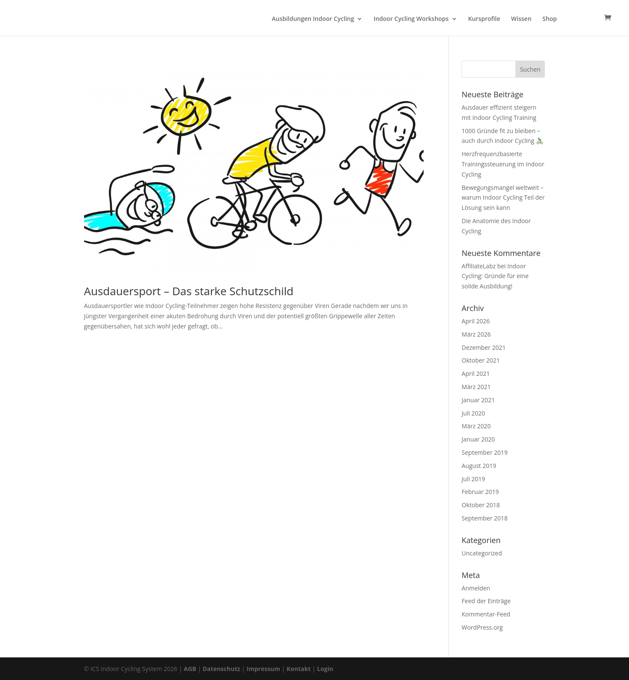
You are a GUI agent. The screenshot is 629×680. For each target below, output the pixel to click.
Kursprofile (484, 19)
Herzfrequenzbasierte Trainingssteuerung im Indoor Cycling (503, 164)
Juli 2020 (473, 413)
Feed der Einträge (486, 601)
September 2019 (485, 452)
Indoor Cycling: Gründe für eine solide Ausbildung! (495, 276)
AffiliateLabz (479, 266)
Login (325, 669)
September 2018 (485, 518)
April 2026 (476, 321)
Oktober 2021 (481, 360)
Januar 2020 (478, 439)
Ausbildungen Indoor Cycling (313, 19)
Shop (549, 19)
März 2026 (476, 334)
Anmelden (476, 588)
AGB (190, 669)
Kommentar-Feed (486, 614)
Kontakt (298, 669)
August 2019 (479, 466)
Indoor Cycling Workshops (411, 19)
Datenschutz (221, 669)
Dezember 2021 (484, 347)
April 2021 (476, 373)
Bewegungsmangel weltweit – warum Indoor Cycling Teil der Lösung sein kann (503, 197)
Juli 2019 (473, 479)
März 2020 (476, 426)
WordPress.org (482, 627)
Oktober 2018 (481, 505)
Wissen (521, 19)
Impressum (263, 669)
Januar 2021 (478, 400)
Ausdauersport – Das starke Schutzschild (189, 291)
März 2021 (476, 387)
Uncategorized (482, 553)
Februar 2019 (480, 492)
